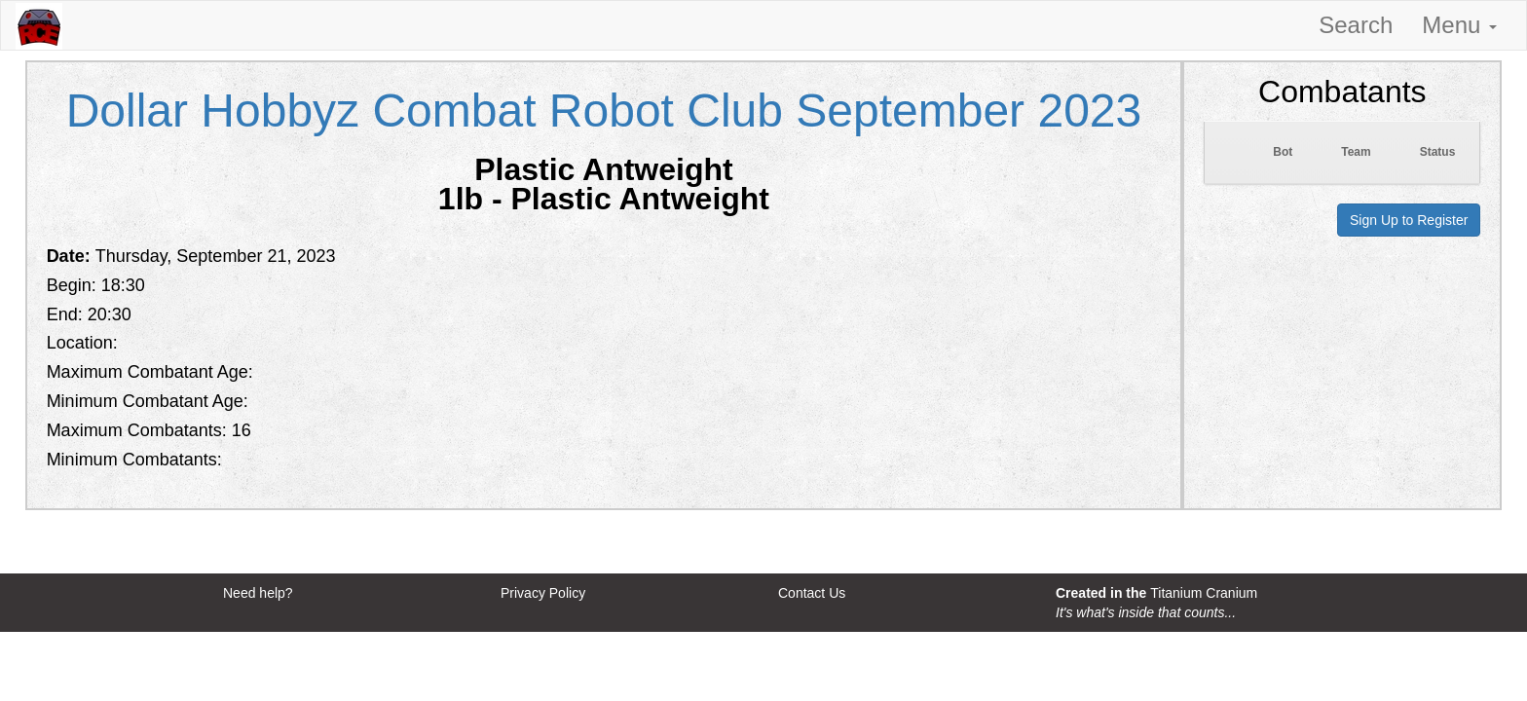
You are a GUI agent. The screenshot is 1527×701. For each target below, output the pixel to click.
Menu (1459, 25)
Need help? (258, 593)
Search (1356, 25)
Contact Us (811, 593)
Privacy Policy (543, 593)
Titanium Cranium (1203, 593)
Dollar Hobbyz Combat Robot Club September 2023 (604, 110)
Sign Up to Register (1409, 220)
